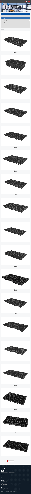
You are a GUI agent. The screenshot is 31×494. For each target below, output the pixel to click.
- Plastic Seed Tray (2, 482)
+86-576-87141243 (4, 488)
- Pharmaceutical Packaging (5, 22)
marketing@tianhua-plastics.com (5, 489)
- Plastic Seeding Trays (4, 18)
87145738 (7, 488)
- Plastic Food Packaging (4, 20)
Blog (1, 476)
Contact (1, 478)
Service (1, 477)
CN (26, 1)
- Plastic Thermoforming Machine (5, 16)
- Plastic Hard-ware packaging (5, 24)
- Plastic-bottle (2, 485)
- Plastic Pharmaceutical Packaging (4, 483)
